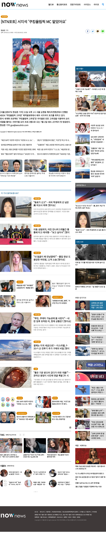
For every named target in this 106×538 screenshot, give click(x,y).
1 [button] (34, 491)
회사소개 (42, 512)
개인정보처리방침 (56, 512)
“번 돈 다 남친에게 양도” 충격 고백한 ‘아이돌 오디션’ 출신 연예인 (40, 474)
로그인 (36, 512)
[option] (34, 448)
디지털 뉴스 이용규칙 (85, 512)
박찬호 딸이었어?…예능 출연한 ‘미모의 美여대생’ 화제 (15, 474)
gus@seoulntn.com (19, 125)
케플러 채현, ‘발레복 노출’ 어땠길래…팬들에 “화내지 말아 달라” (39, 484)
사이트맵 (94, 512)
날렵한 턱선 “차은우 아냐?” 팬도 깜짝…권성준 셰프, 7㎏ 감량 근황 (57, 456)
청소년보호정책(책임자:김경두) (70, 512)
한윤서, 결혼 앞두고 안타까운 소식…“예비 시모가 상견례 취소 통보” (32, 456)
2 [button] (35, 491)
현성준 (3, 30)
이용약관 (48, 512)
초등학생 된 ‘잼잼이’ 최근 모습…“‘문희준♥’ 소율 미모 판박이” (64, 484)
